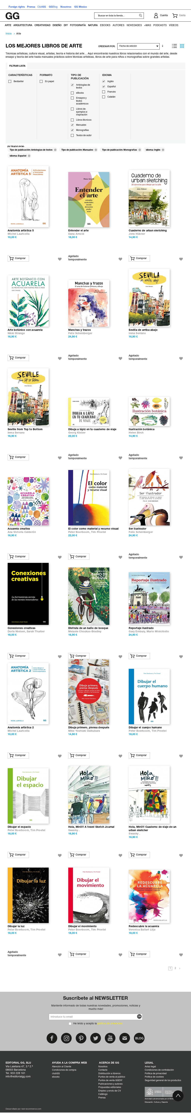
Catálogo (103, 1099)
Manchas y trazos (79, 331)
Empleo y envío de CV (109, 1095)
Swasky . (74, 834)
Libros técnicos (83, 120)
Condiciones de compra (64, 1074)
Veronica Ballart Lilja (142, 934)
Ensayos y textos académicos (82, 101)
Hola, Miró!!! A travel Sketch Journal (91, 831)
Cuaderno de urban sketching (148, 231)
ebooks (56, 1081)
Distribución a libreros (109, 1078)
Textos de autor (84, 135)
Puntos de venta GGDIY (110, 1085)
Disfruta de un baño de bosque (88, 631)
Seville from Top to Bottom (25, 431)
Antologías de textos (83, 86)
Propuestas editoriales (109, 1092)
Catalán (111, 97)
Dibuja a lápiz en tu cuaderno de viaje (92, 431)
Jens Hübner (137, 234)
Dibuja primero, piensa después (88, 731)
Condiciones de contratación (159, 1074)
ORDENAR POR (106, 46)
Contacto (102, 1074)
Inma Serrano (137, 334)
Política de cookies (154, 1081)
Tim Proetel (98, 534)
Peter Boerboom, (79, 534)
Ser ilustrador (137, 531)
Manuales (81, 125)
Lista (174, 46)
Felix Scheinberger (80, 334)
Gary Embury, (138, 634)
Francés (111, 92)
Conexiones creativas (21, 631)
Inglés (110, 81)
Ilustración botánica (141, 431)
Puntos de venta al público (111, 1081)
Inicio (9, 33)
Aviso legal (150, 1071)
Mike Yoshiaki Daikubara (84, 734)
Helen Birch (136, 434)
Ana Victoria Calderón (22, 534)
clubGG (56, 1078)
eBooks (80, 93)
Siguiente (179, 973)
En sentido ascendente (163, 46)
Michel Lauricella (18, 234)
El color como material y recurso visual (93, 531)
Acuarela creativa (19, 531)
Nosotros (102, 1071)
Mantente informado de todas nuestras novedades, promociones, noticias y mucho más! (95, 1012)
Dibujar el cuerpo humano (145, 731)
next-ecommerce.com (31, 1114)
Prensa (102, 1102)
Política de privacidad (156, 1078)
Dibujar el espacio (19, 831)
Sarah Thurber (36, 634)
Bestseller (19, 81)
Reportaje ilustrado (141, 631)
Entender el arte (78, 231)
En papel (49, 81)
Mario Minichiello (158, 634)
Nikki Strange (16, 334)
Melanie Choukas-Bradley (84, 634)
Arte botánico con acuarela (25, 331)
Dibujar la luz (16, 931)
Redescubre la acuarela (144, 931)
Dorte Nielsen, (17, 634)
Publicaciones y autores (110, 1088)
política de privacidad (110, 1028)
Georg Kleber (76, 434)
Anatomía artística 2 (21, 731)
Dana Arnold (76, 234)
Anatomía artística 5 (21, 231)
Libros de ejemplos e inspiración (81, 112)
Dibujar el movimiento (82, 931)
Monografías (82, 130)
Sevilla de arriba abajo (143, 331)
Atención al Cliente (61, 1071)
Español (111, 87)
